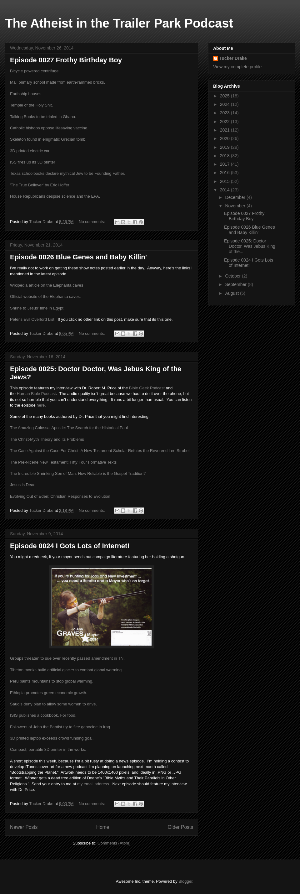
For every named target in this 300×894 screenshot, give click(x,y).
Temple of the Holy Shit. (31, 105)
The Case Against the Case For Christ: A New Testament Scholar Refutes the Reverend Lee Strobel (99, 450)
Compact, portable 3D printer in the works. (48, 749)
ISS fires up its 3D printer (32, 162)
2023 (225, 112)
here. (41, 405)
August (232, 293)
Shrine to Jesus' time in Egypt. (37, 308)
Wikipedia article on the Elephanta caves (46, 285)
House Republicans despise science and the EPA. (55, 196)
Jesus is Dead (23, 484)
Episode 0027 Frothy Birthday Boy (66, 60)
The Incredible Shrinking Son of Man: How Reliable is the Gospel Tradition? (78, 473)
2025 (225, 95)
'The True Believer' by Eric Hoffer (39, 185)
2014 (225, 189)
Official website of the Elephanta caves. (45, 296)
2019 (225, 147)
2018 (225, 155)
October (233, 275)
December (235, 197)
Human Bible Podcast (36, 393)
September (236, 284)
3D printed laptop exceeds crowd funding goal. (51, 738)
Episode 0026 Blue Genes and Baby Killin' (78, 257)
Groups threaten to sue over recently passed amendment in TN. (67, 658)
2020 (225, 138)
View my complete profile (237, 66)
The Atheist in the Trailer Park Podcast (119, 23)
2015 (225, 181)
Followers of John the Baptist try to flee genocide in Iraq (60, 727)
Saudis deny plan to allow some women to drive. (53, 704)
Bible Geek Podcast (147, 388)
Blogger (185, 881)
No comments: (92, 221)
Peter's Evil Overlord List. (33, 319)
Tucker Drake (233, 58)
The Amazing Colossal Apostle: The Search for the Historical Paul (69, 427)
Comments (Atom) (114, 843)
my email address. (93, 784)
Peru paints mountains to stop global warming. (51, 681)
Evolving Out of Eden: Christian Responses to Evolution (60, 496)
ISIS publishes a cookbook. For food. (43, 715)
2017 (225, 164)
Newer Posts (24, 827)
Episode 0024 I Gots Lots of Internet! (70, 546)
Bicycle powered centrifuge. (35, 71)
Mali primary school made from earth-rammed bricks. (57, 82)
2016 (225, 172)
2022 (225, 121)
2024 (225, 104)
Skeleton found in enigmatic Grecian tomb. (48, 139)
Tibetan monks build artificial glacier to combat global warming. (66, 670)
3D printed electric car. (30, 150)
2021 (225, 130)
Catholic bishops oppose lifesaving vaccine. (49, 128)
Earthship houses (25, 93)
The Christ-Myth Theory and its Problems (47, 439)
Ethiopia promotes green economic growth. (48, 692)
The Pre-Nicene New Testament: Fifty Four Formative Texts (63, 462)
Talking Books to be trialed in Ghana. (43, 116)
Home (102, 827)
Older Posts (180, 827)
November (235, 205)
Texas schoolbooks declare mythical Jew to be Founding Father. (67, 173)
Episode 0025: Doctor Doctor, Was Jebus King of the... (249, 246)
